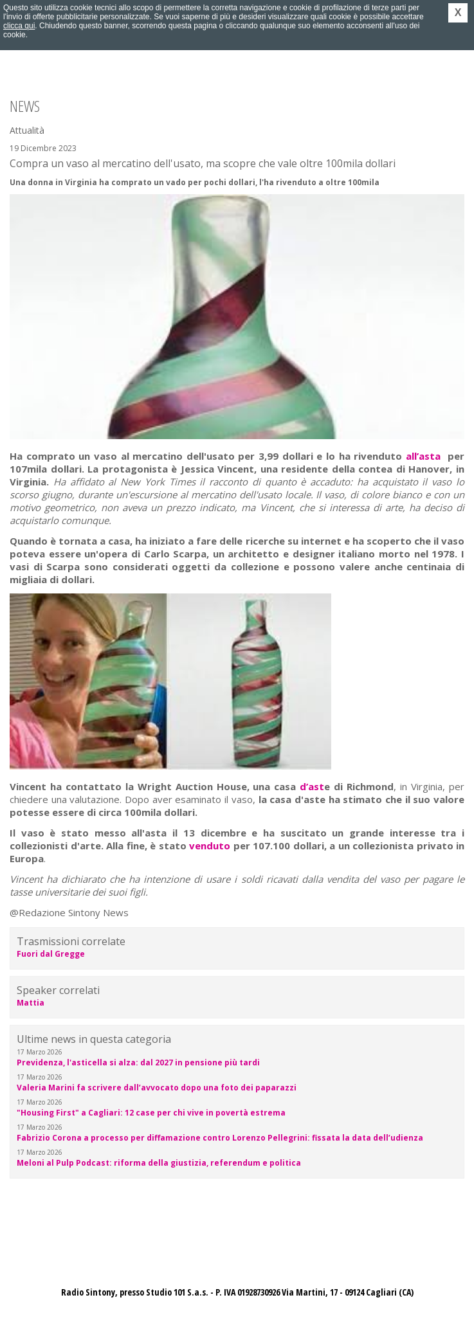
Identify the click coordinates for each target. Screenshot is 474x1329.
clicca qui (19, 25)
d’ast (312, 786)
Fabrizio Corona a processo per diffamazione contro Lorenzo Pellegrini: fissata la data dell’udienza (220, 1137)
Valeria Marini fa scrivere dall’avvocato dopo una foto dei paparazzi (156, 1087)
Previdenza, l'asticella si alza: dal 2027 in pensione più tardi (138, 1062)
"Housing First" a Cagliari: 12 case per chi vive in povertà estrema (151, 1112)
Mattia (30, 1002)
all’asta (423, 455)
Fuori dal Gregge (51, 953)
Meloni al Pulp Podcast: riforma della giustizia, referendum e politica (159, 1162)
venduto (209, 845)
